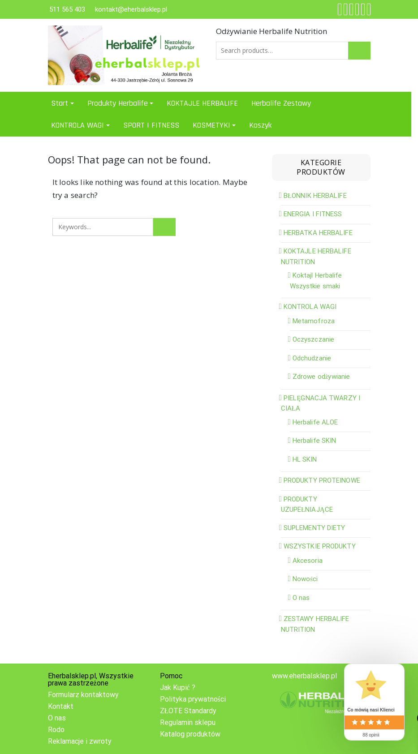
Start (59, 103)
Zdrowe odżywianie (321, 377)
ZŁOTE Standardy (188, 711)
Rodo (56, 729)
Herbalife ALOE (315, 422)
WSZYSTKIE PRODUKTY (320, 546)
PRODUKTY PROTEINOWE (322, 480)
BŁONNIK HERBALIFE (315, 196)
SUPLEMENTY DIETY (314, 528)
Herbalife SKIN (314, 441)
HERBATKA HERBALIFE (318, 233)
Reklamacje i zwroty (80, 741)
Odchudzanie (312, 358)
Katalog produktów (190, 734)
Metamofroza (314, 321)
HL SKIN (305, 459)
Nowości (305, 579)
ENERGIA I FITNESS (313, 214)
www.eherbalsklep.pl (304, 676)
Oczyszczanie (313, 339)
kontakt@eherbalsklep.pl (131, 9)
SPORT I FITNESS (151, 125)
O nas (301, 598)
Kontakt (60, 706)
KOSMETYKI (211, 125)
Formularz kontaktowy (83, 694)
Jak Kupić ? (177, 687)
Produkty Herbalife (117, 103)
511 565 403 (67, 9)
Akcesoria (308, 561)
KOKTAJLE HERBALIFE (202, 103)
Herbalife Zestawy (281, 103)
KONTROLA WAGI (77, 125)
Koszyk (260, 125)
